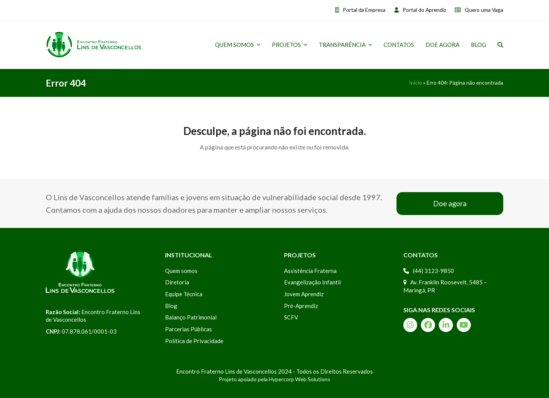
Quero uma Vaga (484, 9)
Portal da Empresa (364, 9)
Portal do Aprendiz (424, 9)
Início (415, 82)
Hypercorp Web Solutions (299, 379)
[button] (500, 44)
